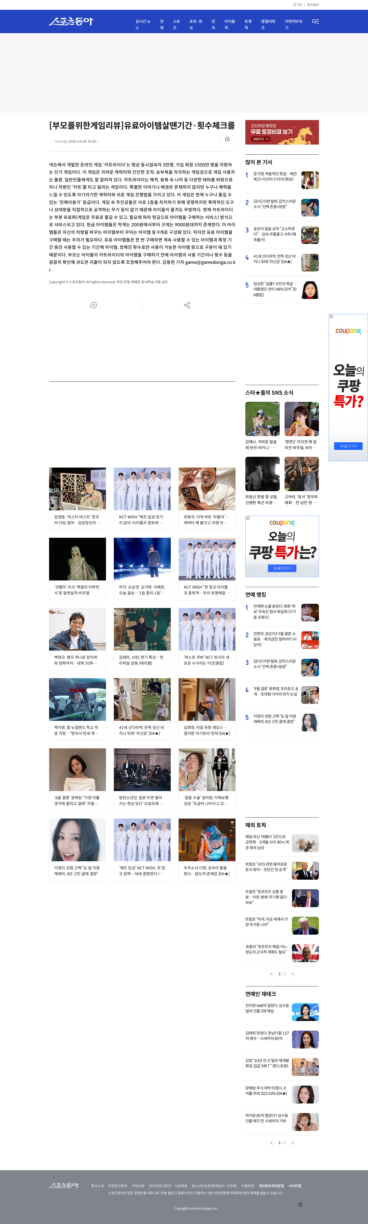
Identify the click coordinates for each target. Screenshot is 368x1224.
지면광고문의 (117, 1186)
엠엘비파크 (268, 24)
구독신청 (138, 1186)
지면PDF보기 (294, 24)
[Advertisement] (184, 72)
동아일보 (313, 5)
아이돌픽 (229, 24)
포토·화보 (195, 24)
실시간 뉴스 (143, 24)
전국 (213, 24)
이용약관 (247, 1186)
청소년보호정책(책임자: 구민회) (214, 1186)
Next (292, 974)
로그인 (297, 5)
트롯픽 (248, 24)
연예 (162, 24)
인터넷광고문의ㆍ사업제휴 (168, 1186)
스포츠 (176, 24)
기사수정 (78, 143)
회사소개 (97, 1186)
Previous (272, 974)
